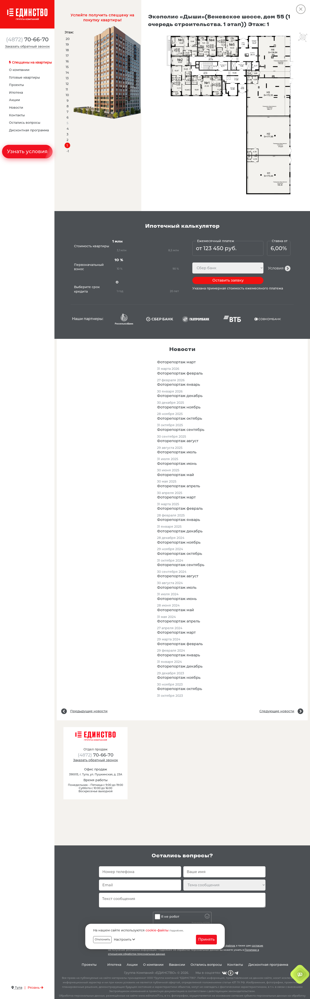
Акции (14, 100)
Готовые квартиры (24, 77)
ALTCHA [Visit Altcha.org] (206, 923)
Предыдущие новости (89, 711)
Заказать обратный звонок (27, 46)
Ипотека (16, 92)
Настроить (124, 939)
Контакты (17, 115)
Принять (206, 939)
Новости (16, 108)
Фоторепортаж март (176, 362)
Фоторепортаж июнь (177, 463)
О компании (19, 70)
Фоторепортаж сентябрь (180, 430)
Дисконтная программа (29, 130)
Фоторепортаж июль (176, 452)
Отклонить (102, 939)
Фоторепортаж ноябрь (178, 407)
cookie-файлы (157, 930)
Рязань (35, 988)
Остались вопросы (24, 123)
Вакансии (177, 965)
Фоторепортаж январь (178, 384)
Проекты (16, 85)
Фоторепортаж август (177, 441)
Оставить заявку (228, 280)
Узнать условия (27, 151)
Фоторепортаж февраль (180, 373)
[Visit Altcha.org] (207, 917)
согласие (257, 945)
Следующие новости (276, 711)
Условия (276, 268)
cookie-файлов (226, 945)
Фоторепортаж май (175, 475)
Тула (16, 988)
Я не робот (170, 917)
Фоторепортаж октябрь (179, 418)
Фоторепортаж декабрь (179, 396)
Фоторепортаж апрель (178, 486)
